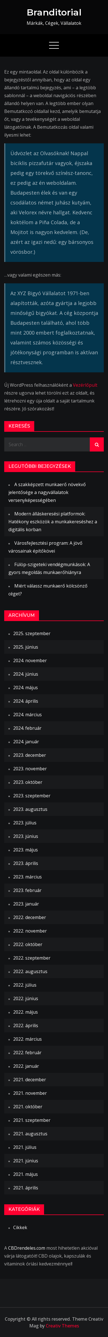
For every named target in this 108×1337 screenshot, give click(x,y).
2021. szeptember (31, 1120)
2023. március (27, 877)
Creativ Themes (62, 1326)
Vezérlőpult (85, 385)
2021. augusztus (30, 1134)
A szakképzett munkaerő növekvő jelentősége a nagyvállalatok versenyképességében (47, 492)
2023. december (29, 755)
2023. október (27, 782)
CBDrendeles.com (26, 1248)
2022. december (29, 917)
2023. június (25, 836)
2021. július (24, 1147)
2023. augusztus (30, 809)
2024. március (27, 714)
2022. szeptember (31, 958)
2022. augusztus (30, 971)
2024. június (25, 674)
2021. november (30, 1093)
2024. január (26, 741)
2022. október (27, 944)
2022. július (24, 985)
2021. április (25, 1188)
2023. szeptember (31, 796)
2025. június (25, 647)
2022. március (27, 1039)
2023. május (25, 850)
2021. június (25, 1161)
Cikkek (20, 1227)
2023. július (24, 823)
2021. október (27, 1107)
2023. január (26, 904)
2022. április (25, 1025)
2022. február (27, 1052)
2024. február (27, 728)
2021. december (29, 1079)
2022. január (26, 1066)
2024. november (30, 660)
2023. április (25, 863)
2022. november (30, 931)
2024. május (25, 687)
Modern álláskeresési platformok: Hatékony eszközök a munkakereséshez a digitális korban (52, 522)
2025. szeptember (31, 633)
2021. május (25, 1174)
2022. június (25, 998)
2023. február (27, 890)
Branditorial (54, 12)
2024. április (25, 701)
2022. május (25, 1012)
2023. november (30, 769)
